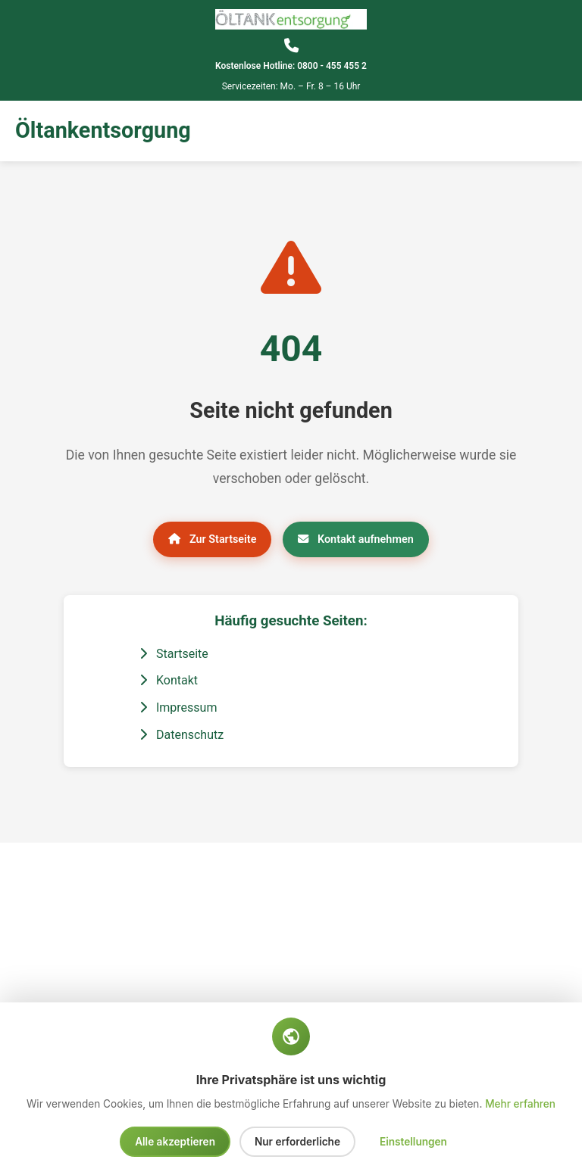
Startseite (173, 654)
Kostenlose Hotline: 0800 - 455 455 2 (291, 66)
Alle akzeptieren (175, 1142)
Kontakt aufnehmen (355, 539)
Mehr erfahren (520, 1104)
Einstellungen (413, 1142)
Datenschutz (181, 735)
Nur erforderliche (297, 1142)
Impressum (178, 707)
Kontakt (168, 680)
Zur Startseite (212, 539)
